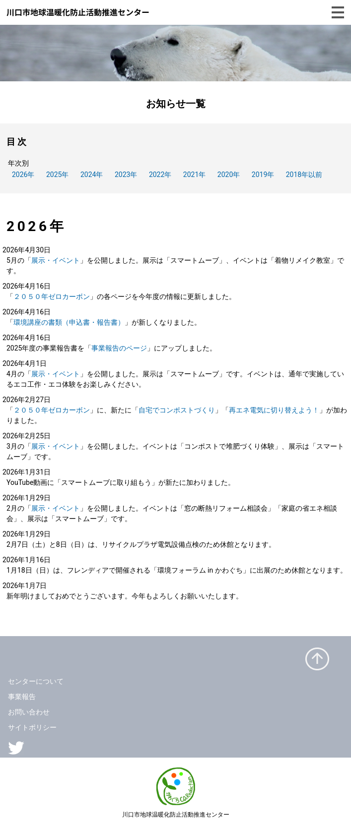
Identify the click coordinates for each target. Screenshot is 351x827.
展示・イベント (55, 260)
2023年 (126, 174)
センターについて (36, 681)
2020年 (228, 174)
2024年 (91, 174)
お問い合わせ (29, 712)
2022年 (160, 174)
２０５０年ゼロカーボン (51, 296)
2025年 (57, 174)
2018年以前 (304, 174)
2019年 (263, 174)
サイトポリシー (32, 727)
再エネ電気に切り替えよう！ (274, 410)
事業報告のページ (119, 348)
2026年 (23, 174)
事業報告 (22, 697)
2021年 (194, 174)
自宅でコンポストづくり (177, 410)
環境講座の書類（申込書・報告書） (69, 322)
